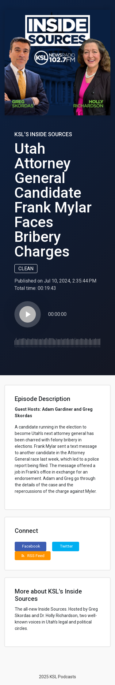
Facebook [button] (31, 546)
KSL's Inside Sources (43, 134)
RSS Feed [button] (32, 555)
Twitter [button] (66, 546)
